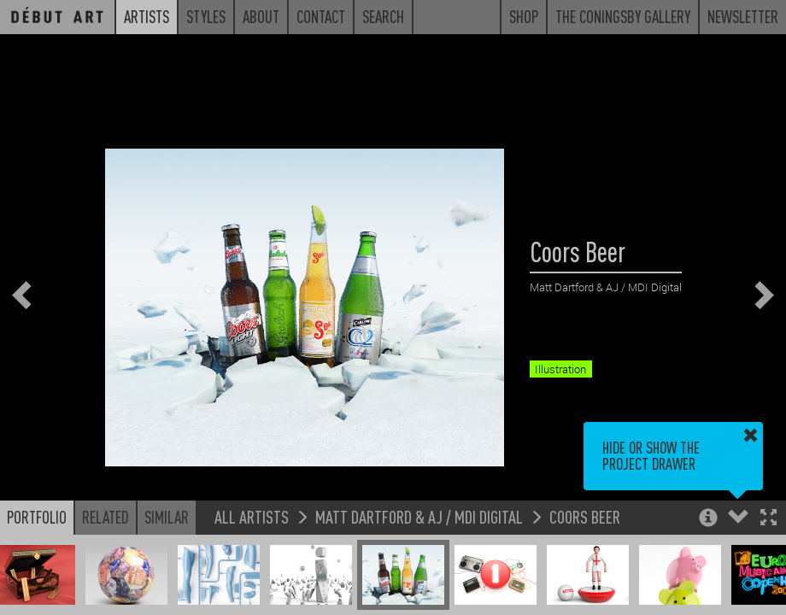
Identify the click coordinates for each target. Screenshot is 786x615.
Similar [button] (166, 517)
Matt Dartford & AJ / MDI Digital (419, 516)
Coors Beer (584, 516)
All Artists (251, 516)
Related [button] (105, 517)
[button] (768, 519)
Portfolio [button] (37, 517)
